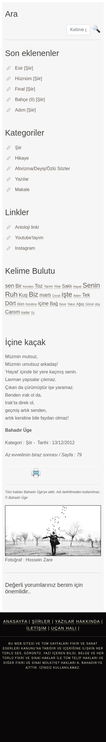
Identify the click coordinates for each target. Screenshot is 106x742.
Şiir (18, 147)
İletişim (37, 628)
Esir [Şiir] (24, 68)
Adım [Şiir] (25, 110)
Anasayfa (15, 621)
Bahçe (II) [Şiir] (30, 99)
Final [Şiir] (25, 89)
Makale (22, 189)
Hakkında (88, 621)
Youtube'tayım (29, 237)
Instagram (25, 248)
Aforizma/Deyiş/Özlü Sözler (42, 168)
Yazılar (22, 179)
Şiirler (41, 621)
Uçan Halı (64, 628)
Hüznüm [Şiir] (28, 78)
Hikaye (22, 158)
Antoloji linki (27, 227)
